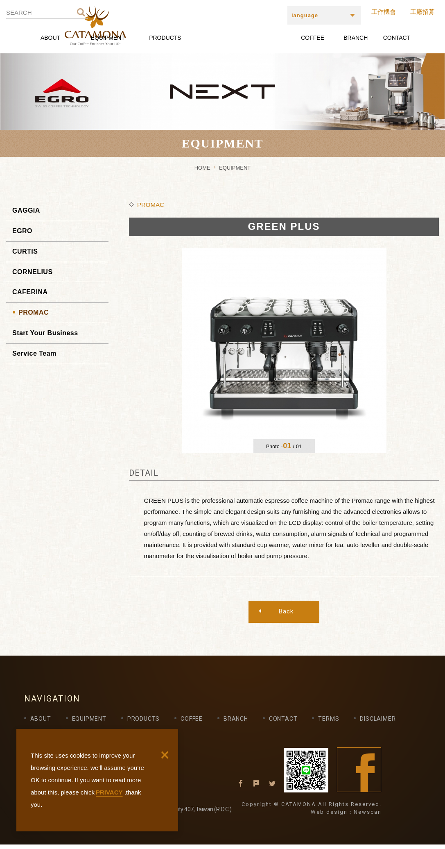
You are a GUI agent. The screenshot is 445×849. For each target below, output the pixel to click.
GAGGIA (26, 210)
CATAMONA (224, 25)
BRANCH (355, 37)
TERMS (328, 723)
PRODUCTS (165, 37)
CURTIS (25, 251)
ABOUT (50, 37)
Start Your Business (45, 332)
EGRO (22, 230)
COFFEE (312, 37)
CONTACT (397, 37)
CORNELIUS (32, 271)
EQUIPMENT (108, 37)
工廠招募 (422, 11)
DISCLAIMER (377, 723)
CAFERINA (30, 291)
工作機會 (383, 11)
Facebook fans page (359, 774)
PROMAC (33, 312)
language (304, 15)
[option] (284, 350)
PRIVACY (109, 792)
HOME (202, 168)
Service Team (34, 353)
